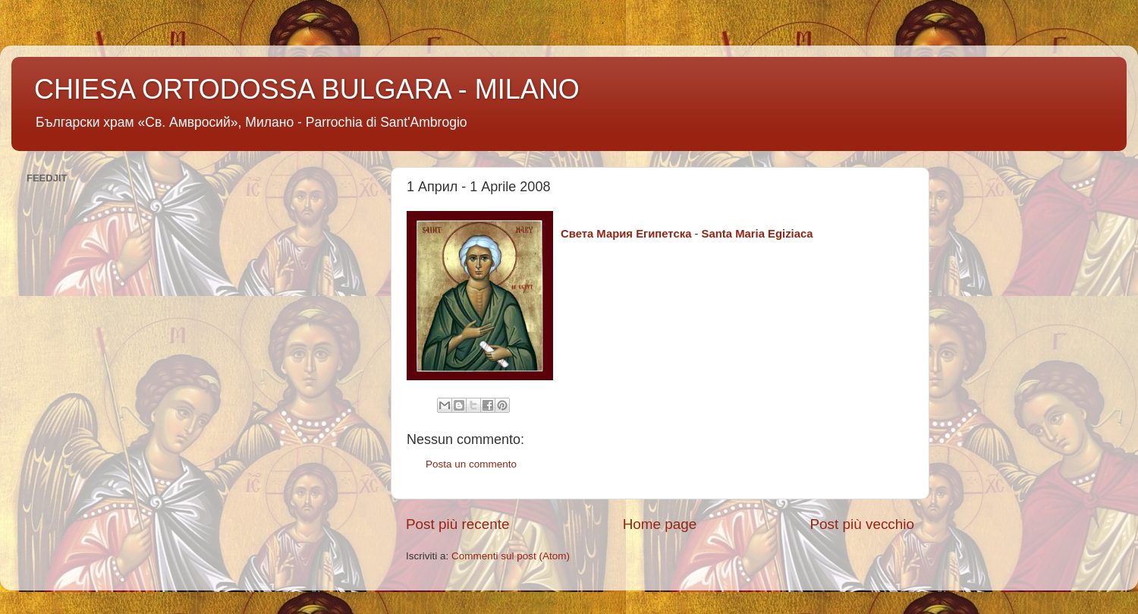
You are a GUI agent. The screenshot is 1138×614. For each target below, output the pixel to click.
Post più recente (458, 524)
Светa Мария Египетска (626, 234)
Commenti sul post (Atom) (510, 556)
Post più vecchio (861, 524)
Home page (660, 524)
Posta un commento (471, 464)
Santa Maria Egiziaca (757, 234)
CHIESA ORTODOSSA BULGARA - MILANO (307, 89)
